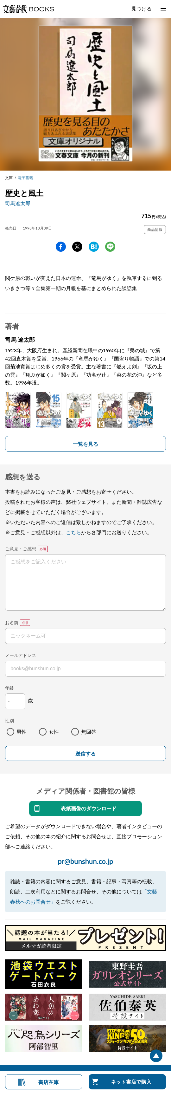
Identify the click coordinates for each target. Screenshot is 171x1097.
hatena (94, 247)
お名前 (11, 622)
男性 (21, 732)
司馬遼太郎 (17, 203)
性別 (9, 720)
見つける (141, 8)
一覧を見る (85, 444)
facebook (61, 247)
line (110, 247)
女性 (54, 732)
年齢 (9, 688)
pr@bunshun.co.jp (85, 861)
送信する (85, 753)
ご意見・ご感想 (20, 548)
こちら (73, 532)
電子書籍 (25, 177)
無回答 (88, 732)
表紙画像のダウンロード (89, 808)
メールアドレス (20, 655)
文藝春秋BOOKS (28, 9)
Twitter (77, 247)
